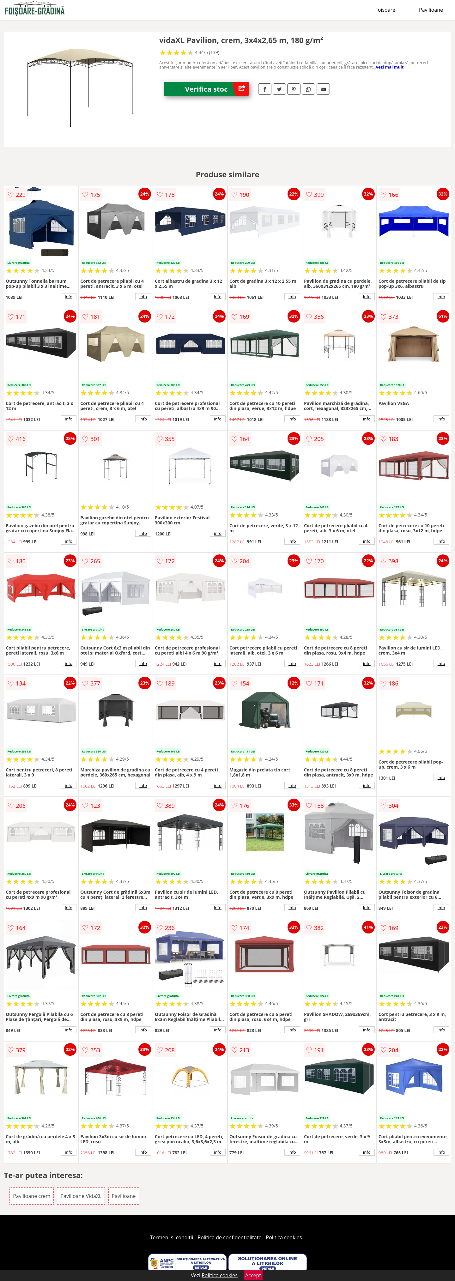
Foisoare (385, 9)
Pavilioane (431, 9)
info (68, 296)
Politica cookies (284, 1237)
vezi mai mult (390, 67)
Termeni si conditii (171, 1237)
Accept (253, 1275)
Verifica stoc (217, 89)
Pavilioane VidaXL (80, 1196)
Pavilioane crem (31, 1196)
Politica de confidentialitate (230, 1237)
